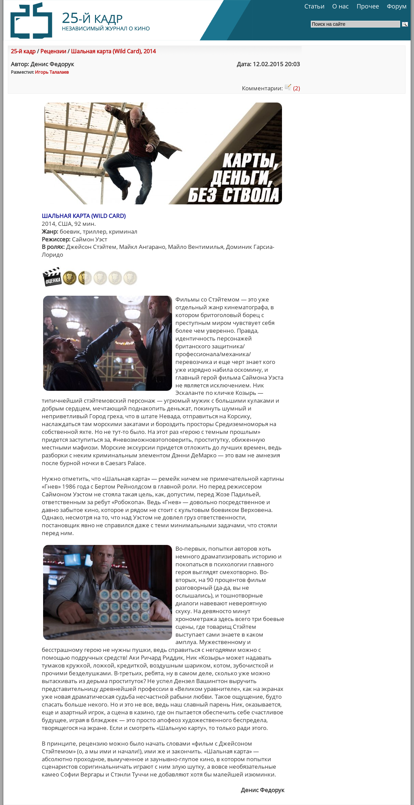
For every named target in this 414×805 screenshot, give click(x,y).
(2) (292, 88)
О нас (340, 6)
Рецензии (53, 51)
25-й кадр (23, 51)
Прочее (368, 6)
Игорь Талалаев (52, 72)
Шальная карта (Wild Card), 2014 (113, 51)
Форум (397, 6)
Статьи (314, 6)
